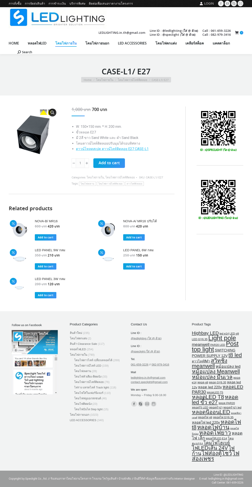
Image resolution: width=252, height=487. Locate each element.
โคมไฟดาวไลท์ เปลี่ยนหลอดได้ (93, 360)
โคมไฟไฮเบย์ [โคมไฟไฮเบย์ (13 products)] (216, 442)
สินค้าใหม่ (76, 333)
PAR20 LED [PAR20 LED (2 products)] (217, 345)
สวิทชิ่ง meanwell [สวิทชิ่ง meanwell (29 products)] (209, 363)
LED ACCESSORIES (83, 420)
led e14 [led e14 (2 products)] (224, 333)
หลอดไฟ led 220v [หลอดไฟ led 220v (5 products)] (206, 422)
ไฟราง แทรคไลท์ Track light (91, 387)
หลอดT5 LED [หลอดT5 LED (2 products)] (200, 407)
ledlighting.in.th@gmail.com (148, 377)
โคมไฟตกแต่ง (78, 338)
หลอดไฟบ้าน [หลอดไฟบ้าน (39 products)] (213, 427)
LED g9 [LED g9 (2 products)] (234, 333)
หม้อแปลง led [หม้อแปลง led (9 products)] (228, 366)
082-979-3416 (160, 364)
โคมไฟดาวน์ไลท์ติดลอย (120, 177)
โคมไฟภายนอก (79, 414)
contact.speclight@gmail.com (149, 382)
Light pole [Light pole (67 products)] (222, 338)
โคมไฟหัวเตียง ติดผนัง (88, 376)
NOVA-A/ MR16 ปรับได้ (140, 221)
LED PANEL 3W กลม (50, 279)
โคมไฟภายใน (95, 177)
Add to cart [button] (45, 237)
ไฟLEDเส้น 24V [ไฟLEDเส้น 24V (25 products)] (210, 448)
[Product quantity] (80, 163)
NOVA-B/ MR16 (46, 221)
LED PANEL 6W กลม (138, 250)
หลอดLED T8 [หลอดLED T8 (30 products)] (208, 397)
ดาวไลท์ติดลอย (134, 184)
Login (207, 3)
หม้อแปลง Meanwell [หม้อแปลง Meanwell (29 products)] (216, 371)
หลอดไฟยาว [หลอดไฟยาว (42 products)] (215, 432)
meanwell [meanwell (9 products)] (201, 344)
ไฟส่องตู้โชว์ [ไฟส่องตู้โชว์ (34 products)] (217, 453)
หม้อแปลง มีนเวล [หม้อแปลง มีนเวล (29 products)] (212, 377)
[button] (52, 112)
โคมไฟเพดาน (87, 184)
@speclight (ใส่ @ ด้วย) (145, 351)
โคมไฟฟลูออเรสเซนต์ (87, 398)
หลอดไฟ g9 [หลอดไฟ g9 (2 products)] (205, 417)
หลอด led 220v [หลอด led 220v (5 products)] (210, 387)
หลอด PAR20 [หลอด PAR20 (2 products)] (226, 403)
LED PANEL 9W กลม (50, 250)
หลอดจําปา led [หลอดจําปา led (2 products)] (232, 407)
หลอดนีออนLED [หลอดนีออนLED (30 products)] (211, 412)
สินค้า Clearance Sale (83, 343)
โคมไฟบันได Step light (88, 409)
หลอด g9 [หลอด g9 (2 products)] (202, 382)
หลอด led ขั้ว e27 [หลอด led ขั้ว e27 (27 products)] (215, 399)
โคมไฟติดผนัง (83, 403)
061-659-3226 (139, 364)
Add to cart (109, 163)
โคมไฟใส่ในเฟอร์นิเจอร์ (88, 393)
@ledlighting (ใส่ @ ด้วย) (146, 338)
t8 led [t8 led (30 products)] (235, 355)
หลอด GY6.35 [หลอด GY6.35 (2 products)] (217, 382)
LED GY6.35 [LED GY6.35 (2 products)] (200, 339)
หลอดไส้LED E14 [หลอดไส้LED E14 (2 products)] (216, 438)
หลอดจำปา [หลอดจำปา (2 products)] (216, 407)
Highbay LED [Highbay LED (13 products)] (205, 332)
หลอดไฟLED (78, 349)
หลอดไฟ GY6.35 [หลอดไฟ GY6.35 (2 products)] (223, 417)
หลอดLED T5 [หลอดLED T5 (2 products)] (215, 392)
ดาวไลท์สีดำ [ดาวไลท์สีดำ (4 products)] (201, 361)
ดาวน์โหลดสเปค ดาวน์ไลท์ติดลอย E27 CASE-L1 (112, 149)
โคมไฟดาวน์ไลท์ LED (87, 365)
